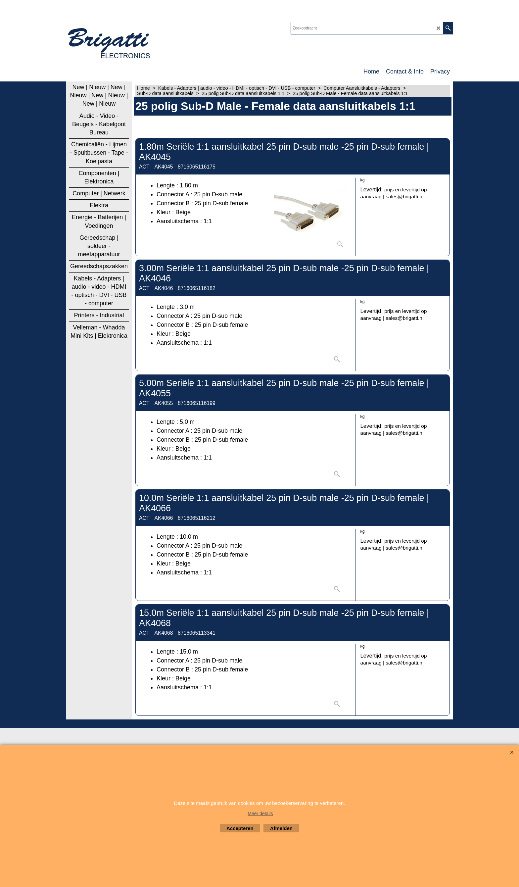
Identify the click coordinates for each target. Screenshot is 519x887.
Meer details (260, 813)
